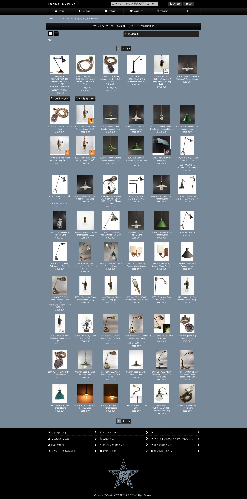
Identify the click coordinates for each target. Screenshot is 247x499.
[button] (188, 11)
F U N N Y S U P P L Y (62, 3)
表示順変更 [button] (132, 34)
